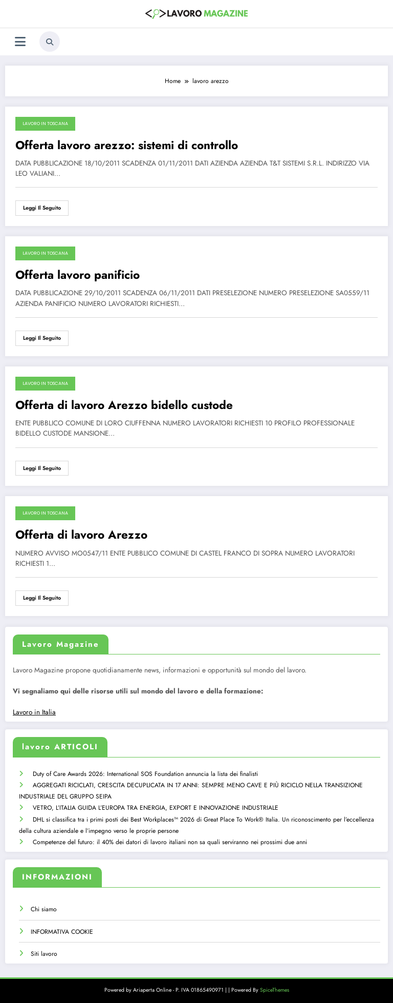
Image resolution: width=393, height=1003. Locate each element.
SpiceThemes (274, 987)
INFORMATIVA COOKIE (62, 929)
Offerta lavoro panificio (77, 275)
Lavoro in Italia (34, 712)
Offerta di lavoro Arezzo (81, 534)
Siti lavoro (44, 951)
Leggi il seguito (42, 208)
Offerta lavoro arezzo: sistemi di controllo (126, 145)
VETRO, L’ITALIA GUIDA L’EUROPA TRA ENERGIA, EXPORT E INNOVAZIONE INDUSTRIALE (155, 806)
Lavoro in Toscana (45, 123)
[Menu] (20, 42)
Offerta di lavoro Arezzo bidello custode (124, 405)
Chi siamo (44, 906)
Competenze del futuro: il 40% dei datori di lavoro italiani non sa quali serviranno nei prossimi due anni (169, 839)
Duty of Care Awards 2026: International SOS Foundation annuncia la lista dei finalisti (144, 773)
